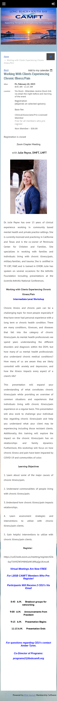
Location (7, 91)
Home (6, 56)
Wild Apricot (30, 695)
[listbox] (40, 70)
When (6, 84)
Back (6, 70)
